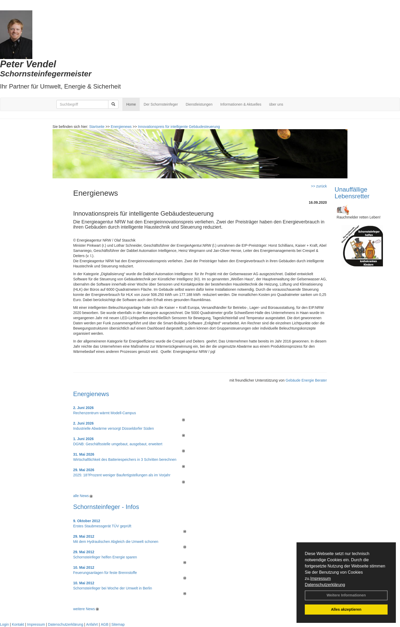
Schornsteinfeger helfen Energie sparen (105, 557)
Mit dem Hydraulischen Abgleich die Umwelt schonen (115, 541)
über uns (276, 104)
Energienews (91, 393)
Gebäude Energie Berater (306, 380)
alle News (83, 496)
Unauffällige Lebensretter (352, 193)
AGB (104, 624)
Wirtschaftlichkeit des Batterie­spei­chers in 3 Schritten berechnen (124, 459)
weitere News (86, 609)
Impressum (320, 578)
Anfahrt (92, 624)
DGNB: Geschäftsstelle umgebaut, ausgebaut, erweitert (117, 444)
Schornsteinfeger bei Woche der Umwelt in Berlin (112, 588)
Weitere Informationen (346, 595)
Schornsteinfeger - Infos (106, 506)
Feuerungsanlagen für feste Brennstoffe (105, 573)
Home (131, 104)
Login (4, 624)
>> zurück (319, 186)
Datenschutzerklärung (325, 584)
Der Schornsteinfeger (161, 104)
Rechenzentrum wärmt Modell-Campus (104, 413)
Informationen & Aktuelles (240, 104)
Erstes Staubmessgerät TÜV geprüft (102, 526)
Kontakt (18, 624)
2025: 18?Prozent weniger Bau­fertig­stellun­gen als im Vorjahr (122, 475)
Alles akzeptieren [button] (346, 609)
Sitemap (117, 624)
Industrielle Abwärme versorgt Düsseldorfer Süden (113, 428)
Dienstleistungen (199, 104)
